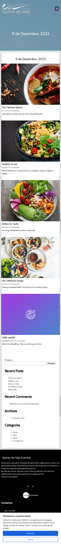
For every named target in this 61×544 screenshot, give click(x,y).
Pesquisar (8, 360)
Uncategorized (18, 441)
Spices (15, 438)
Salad (15, 435)
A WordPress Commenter (18, 404)
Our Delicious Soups (15, 387)
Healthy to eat (13, 381)
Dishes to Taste (13, 384)
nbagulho (6, 340)
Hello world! (12, 389)
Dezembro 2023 (18, 418)
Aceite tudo (30, 533)
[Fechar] (58, 514)
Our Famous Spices (15, 378)
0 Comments (15, 110)
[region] (30, 528)
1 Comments (21, 340)
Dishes (15, 432)
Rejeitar (30, 539)
